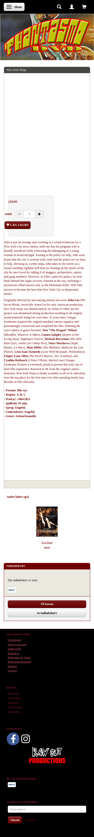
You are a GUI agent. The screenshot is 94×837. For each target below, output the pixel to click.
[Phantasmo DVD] (47, 37)
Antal (9, 214)
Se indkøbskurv (47, 613)
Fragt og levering (17, 644)
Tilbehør (60, 497)
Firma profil (14, 648)
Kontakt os (14, 653)
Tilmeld (14, 819)
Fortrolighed (14, 639)
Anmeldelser (77, 497)
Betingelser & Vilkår (19, 657)
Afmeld (29, 819)
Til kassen (47, 604)
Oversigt (12, 670)
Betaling (12, 666)
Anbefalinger (42, 497)
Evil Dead (47, 542)
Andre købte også (18, 497)
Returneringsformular (19, 661)
